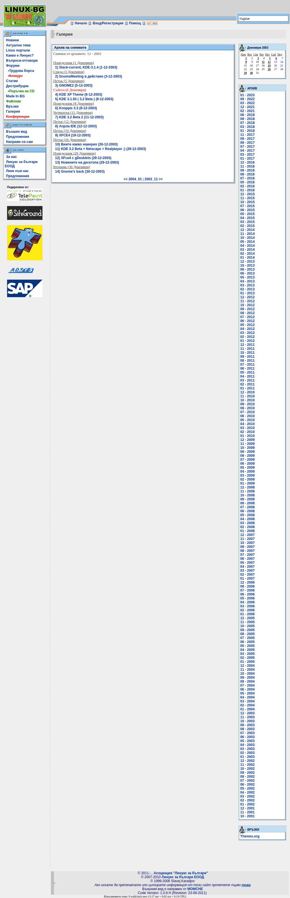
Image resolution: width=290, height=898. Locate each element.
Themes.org (249, 836)
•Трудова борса (20, 71)
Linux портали (18, 50)
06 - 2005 (247, 642)
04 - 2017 (247, 151)
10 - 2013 (247, 265)
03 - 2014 (247, 250)
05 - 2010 (247, 420)
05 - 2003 (247, 741)
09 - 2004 (247, 678)
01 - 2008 (247, 531)
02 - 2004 (247, 705)
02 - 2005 (247, 658)
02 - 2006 (247, 610)
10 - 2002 (247, 769)
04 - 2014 (247, 246)
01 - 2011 (247, 388)
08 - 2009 (247, 456)
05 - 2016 (247, 182)
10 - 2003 (247, 721)
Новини (12, 40)
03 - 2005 (247, 654)
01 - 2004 (247, 709)
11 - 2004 (247, 670)
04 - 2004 (247, 697)
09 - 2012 (247, 309)
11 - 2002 (247, 765)
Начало (81, 23)
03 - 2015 (247, 222)
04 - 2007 (247, 567)
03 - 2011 (247, 380)
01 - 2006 (247, 614)
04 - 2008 (247, 519)
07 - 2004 (247, 685)
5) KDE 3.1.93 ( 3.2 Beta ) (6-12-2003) (84, 99)
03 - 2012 (247, 333)
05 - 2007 (247, 563)
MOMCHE (195, 889)
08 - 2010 (247, 408)
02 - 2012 (247, 337)
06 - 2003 (247, 737)
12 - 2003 (247, 713)
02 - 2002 (247, 800)
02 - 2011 (247, 384)
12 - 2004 (247, 666)
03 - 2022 (247, 103)
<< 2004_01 (133, 179)
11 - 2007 (247, 539)
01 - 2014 (247, 258)
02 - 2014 (247, 254)
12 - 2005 (247, 618)
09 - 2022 (247, 99)
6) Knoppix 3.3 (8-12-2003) (76, 108)
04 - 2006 (247, 602)
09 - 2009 (247, 452)
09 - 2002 (247, 773)
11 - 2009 (247, 444)
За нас (11, 157)
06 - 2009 (247, 464)
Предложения (17, 137)
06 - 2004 (247, 689)
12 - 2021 (247, 107)
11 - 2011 (247, 349)
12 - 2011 (247, 345)
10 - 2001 (247, 816)
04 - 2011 (247, 376)
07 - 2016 (247, 178)
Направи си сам (19, 142)
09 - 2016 (247, 170)
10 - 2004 (247, 674)
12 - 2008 (247, 487)
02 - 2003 (247, 753)
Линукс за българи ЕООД (183, 877)
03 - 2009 (247, 475)
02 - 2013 (247, 289)
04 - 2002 (247, 792)
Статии (12, 81)
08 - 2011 (247, 361)
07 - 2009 (247, 460)
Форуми (13, 66)
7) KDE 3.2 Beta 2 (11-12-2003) (79, 117)
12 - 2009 (247, 440)
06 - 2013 (247, 273)
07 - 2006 (247, 590)
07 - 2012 (247, 317)
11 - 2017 (247, 135)
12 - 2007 (247, 535)
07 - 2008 (247, 507)
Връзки (12, 106)
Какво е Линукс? (20, 55)
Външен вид (16, 132)
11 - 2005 (247, 622)
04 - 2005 (247, 650)
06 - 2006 (247, 594)
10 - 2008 (247, 495)
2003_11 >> (153, 179)
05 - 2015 (247, 214)
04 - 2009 (247, 471)
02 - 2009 (247, 479)
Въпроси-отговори (22, 61)
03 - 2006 (247, 606)
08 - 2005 (247, 634)
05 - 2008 (247, 515)
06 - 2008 (247, 511)
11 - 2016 (247, 166)
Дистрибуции (17, 86)
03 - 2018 (247, 127)
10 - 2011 (247, 353)
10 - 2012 (247, 305)
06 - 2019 (247, 115)
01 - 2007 (247, 578)
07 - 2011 (247, 365)
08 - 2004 (247, 681)
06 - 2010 (247, 416)
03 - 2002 (247, 796)
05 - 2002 (247, 788)
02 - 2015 (247, 226)
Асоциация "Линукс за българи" (180, 873)
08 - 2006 (247, 586)
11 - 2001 (247, 812)
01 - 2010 (247, 436)
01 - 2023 (247, 95)
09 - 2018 (247, 119)
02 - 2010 (247, 432)
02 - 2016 (247, 186)
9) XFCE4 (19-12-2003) (73, 135)
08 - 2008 (247, 503)
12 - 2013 (247, 261)
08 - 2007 (247, 551)
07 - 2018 (247, 123)
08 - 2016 (247, 174)
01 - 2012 (247, 341)
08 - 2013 (247, 269)
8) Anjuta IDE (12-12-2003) (76, 126)
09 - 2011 (247, 357)
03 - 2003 (247, 749)
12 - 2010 (247, 392)
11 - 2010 (247, 396)
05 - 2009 (247, 468)
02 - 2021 (247, 111)
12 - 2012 (247, 297)
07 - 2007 (247, 555)
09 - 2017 (247, 139)
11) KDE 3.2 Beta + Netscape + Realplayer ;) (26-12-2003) (100, 149)
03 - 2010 (247, 428)
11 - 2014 (247, 234)
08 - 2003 (247, 729)
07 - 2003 (247, 733)
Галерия (13, 111)
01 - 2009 (247, 483)
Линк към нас (17, 171)
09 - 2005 (247, 630)
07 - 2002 (247, 781)
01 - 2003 (247, 757)
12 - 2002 (247, 761)
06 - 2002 (247, 784)
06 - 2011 (247, 368)
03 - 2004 (247, 701)
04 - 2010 (247, 424)
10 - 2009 (247, 448)
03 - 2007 (247, 571)
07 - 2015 (247, 206)
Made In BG (15, 96)
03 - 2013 (247, 285)
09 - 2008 (247, 499)
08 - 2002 (247, 777)
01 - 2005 (247, 662)
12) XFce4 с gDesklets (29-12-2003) (83, 158)
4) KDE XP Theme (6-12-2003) (79, 95)
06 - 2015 (247, 210)
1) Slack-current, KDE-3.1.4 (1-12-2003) (86, 67)
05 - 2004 (247, 693)
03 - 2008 (247, 523)
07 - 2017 (247, 147)
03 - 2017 (247, 155)
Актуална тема (18, 45)
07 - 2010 (247, 412)
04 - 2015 (247, 218)
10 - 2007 (247, 543)
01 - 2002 (247, 804)
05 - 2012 (247, 325)
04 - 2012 (247, 329)
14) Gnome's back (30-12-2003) (80, 171)
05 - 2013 (247, 277)
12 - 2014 (247, 230)
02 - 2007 (247, 574)
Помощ (135, 23)
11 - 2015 (247, 198)
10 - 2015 (247, 202)
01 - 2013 (247, 293)
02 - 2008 (247, 527)
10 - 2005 (247, 626)
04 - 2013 (247, 281)
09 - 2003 (247, 725)
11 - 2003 (247, 717)
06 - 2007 (247, 559)
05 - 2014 (247, 242)
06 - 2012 (247, 321)
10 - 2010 (247, 400)
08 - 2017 (247, 143)
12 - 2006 (247, 582)
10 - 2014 (247, 238)
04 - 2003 (247, 745)
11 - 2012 (247, 301)
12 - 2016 (247, 162)
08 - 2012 (247, 313)
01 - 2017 (247, 158)
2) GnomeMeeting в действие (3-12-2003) (88, 76)
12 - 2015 (247, 194)
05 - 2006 (247, 598)
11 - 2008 (247, 491)
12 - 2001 (247, 808)
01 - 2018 (247, 131)
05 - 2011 (247, 372)
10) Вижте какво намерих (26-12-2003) (86, 144)
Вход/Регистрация (108, 23)
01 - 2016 (247, 190)
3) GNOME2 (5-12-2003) (74, 85)
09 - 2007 (247, 547)
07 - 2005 (247, 638)
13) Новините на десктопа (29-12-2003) (87, 162)
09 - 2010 (247, 404)
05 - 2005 (247, 646)
